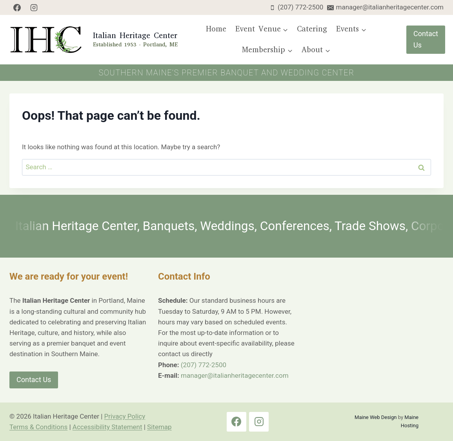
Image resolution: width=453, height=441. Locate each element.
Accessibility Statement (107, 427)
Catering (312, 29)
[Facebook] (16, 7)
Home (216, 29)
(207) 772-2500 (203, 365)
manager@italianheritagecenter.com (234, 375)
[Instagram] (34, 7)
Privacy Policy (125, 416)
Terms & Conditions (38, 427)
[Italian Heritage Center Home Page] (93, 39)
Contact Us (425, 39)
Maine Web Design (376, 417)
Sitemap (159, 427)
